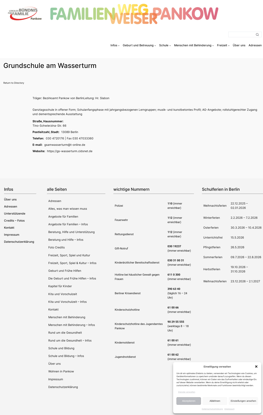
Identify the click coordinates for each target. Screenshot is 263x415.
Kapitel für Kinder (60, 286)
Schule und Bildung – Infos (66, 356)
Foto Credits (56, 247)
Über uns (54, 363)
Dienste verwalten (186, 392)
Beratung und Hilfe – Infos (65, 239)
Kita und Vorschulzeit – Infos (67, 301)
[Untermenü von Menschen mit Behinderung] (213, 45)
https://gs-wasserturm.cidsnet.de (69, 151)
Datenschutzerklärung (212, 409)
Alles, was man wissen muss (67, 208)
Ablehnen (214, 400)
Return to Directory (13, 82)
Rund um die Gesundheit (65, 332)
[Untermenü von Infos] (119, 45)
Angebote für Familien (63, 216)
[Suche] (245, 34)
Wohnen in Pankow (61, 371)
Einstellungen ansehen (243, 400)
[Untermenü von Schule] (170, 45)
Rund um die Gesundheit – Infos (70, 340)
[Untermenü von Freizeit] (229, 45)
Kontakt (53, 309)
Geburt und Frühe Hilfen (64, 270)
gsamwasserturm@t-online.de (64, 144)
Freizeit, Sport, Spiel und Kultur (69, 255)
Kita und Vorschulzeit (62, 294)
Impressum (229, 409)
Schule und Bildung (61, 348)
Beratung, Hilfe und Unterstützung (71, 232)
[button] (256, 366)
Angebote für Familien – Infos (68, 224)
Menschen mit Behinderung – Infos (71, 325)
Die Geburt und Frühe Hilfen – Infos (72, 278)
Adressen (54, 201)
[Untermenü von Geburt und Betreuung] (155, 45)
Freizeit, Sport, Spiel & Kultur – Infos (72, 263)
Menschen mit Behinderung (66, 317)
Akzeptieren (188, 400)
